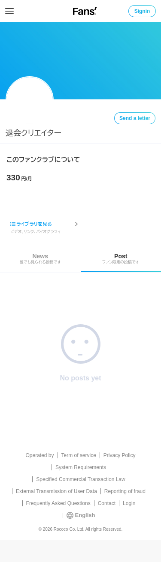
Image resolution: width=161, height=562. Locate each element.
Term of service (78, 455)
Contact (106, 503)
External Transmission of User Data (56, 491)
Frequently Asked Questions (58, 503)
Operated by (39, 455)
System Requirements (80, 467)
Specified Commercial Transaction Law (80, 479)
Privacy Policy (119, 455)
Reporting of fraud (125, 491)
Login (129, 503)
